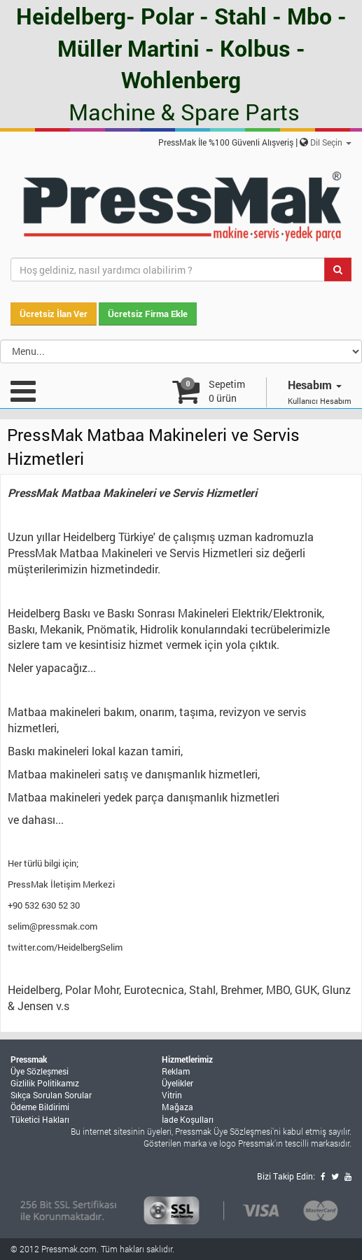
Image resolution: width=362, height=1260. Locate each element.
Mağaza (177, 1106)
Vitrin (172, 1094)
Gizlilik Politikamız (45, 1082)
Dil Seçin (330, 142)
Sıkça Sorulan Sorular (51, 1094)
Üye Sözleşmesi (40, 1071)
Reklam (176, 1071)
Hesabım (315, 384)
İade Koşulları (188, 1119)
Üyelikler (177, 1082)
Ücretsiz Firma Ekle (148, 313)
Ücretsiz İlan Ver (54, 313)
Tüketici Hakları (40, 1119)
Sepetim (227, 391)
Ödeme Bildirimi (40, 1106)
